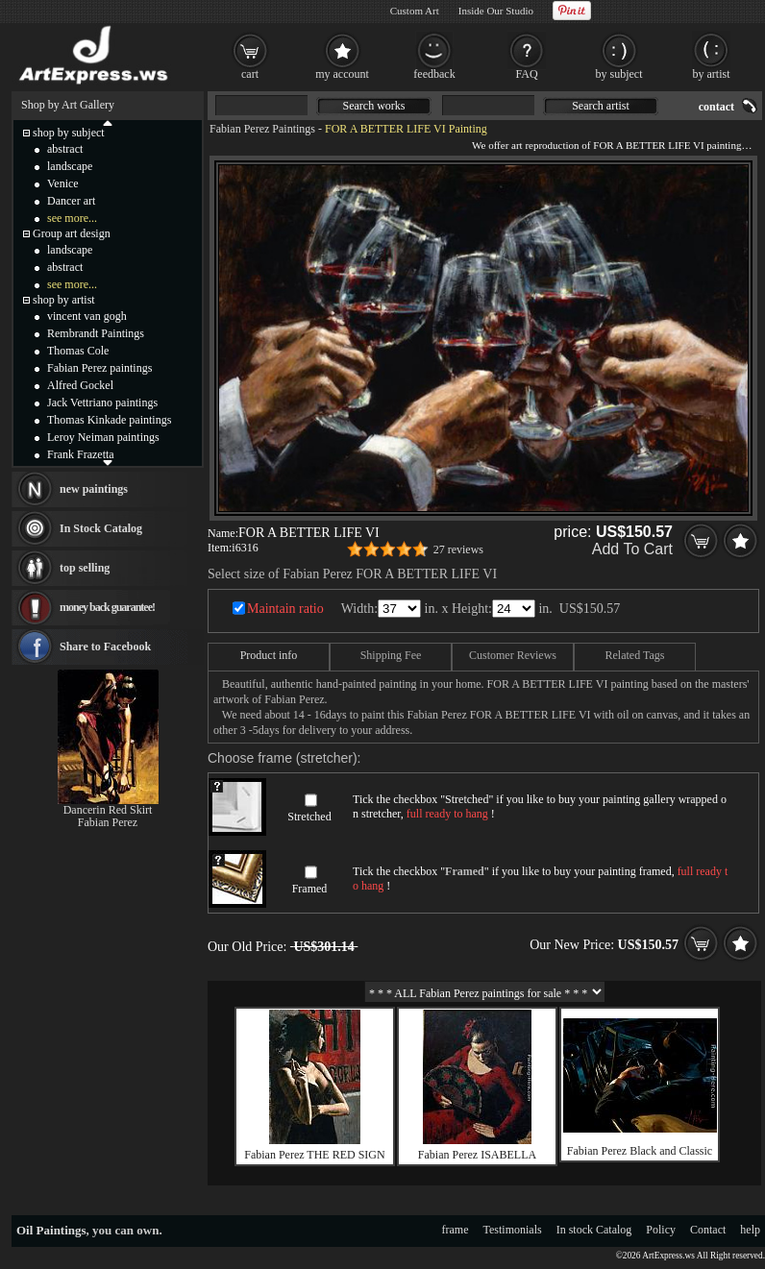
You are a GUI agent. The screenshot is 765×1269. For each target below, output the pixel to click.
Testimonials (512, 1229)
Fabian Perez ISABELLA (477, 1154)
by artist (711, 74)
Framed (310, 888)
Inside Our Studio (495, 10)
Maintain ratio (285, 608)
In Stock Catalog (101, 528)
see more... (72, 218)
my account (342, 74)
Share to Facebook (105, 646)
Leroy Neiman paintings (103, 437)
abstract (65, 149)
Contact (708, 1229)
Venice (63, 183)
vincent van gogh (87, 316)
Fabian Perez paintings (99, 368)
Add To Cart (632, 549)
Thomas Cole (78, 350)
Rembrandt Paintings (95, 333)
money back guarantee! (107, 607)
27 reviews (458, 549)
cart (250, 74)
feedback (434, 74)
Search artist (600, 105)
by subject (619, 74)
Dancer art (71, 200)
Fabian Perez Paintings (262, 128)
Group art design (72, 233)
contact (716, 106)
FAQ (526, 74)
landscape (69, 166)
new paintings (94, 489)
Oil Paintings (51, 1230)
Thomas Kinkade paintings (109, 420)
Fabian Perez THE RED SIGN (314, 1154)
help (750, 1229)
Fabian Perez (107, 822)
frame (455, 1229)
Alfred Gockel (80, 385)
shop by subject (69, 132)
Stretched (309, 816)
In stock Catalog (594, 1229)
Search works (374, 105)
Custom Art (414, 10)
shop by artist (64, 299)
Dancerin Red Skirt (108, 810)
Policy (661, 1229)
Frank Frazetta (80, 454)
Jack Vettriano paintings (102, 402)
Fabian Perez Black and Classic (639, 1151)
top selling (85, 567)
